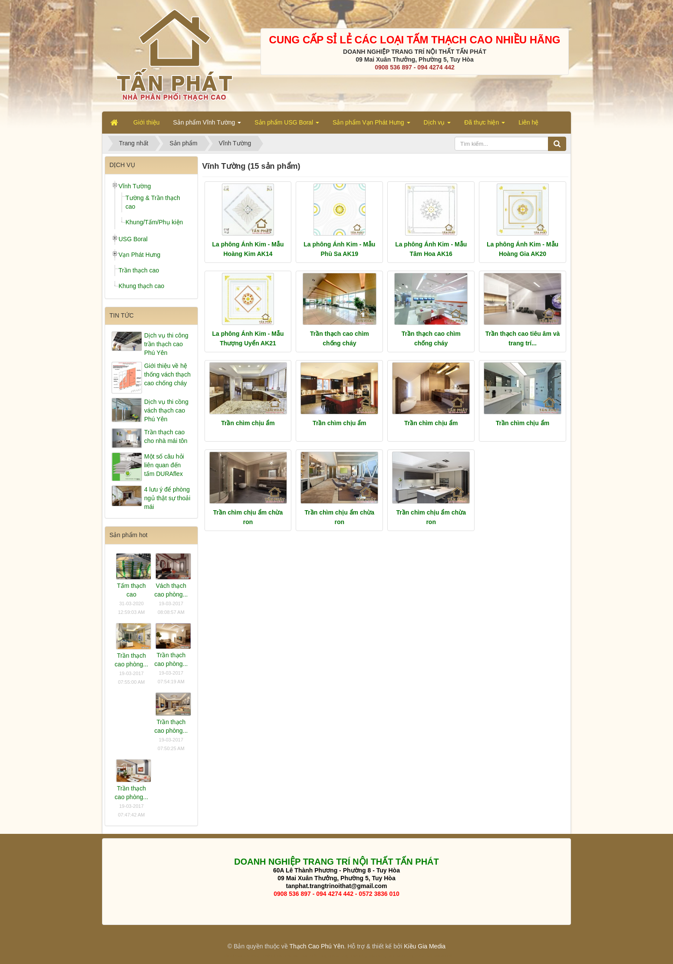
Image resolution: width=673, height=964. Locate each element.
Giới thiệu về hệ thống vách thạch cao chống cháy (167, 374)
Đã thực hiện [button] (484, 125)
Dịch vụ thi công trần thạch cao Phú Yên (166, 344)
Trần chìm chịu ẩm (247, 423)
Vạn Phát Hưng (139, 254)
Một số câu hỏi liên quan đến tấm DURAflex (164, 465)
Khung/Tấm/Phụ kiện (154, 222)
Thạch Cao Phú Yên (316, 946)
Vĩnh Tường (135, 186)
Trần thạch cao (139, 270)
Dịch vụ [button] (437, 125)
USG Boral (133, 239)
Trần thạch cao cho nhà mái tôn (166, 436)
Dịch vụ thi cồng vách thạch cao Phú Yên (166, 410)
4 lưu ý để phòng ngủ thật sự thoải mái (167, 498)
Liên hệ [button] (528, 122)
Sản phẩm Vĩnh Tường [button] (207, 125)
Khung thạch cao (141, 285)
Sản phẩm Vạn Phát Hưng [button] (371, 125)
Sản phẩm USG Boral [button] (286, 125)
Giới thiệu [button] (146, 122)
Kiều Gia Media (424, 946)
